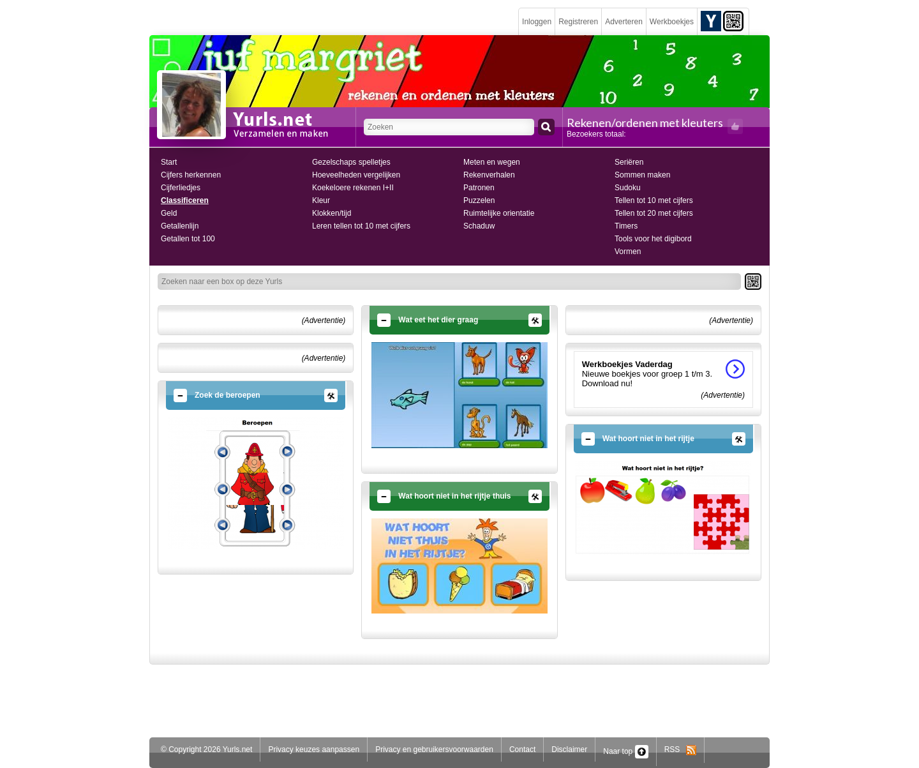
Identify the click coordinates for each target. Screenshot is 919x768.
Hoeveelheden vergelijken (356, 174)
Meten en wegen (491, 162)
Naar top (625, 751)
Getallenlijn (179, 226)
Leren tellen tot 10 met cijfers (361, 226)
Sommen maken (642, 174)
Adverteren (624, 21)
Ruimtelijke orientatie (498, 213)
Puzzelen (479, 200)
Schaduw (479, 226)
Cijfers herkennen (191, 174)
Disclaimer (569, 749)
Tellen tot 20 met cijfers (654, 213)
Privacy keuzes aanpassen (313, 749)
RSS (680, 749)
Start (169, 162)
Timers (626, 226)
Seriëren (629, 162)
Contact (522, 749)
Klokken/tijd (331, 213)
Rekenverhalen (489, 174)
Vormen (628, 251)
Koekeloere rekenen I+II (353, 187)
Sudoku (628, 187)
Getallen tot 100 (188, 238)
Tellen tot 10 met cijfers (654, 200)
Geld (169, 213)
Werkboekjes (672, 21)
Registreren (578, 21)
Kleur (321, 200)
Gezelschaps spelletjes (351, 162)
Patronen (479, 187)
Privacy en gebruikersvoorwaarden (434, 749)
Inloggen (536, 21)
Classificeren (185, 200)
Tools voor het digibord (653, 238)
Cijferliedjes (180, 187)
